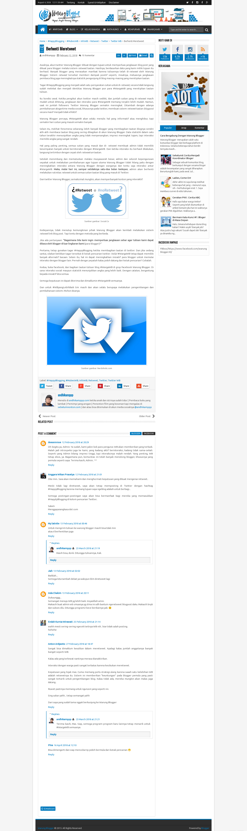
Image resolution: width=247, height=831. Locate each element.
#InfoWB (56, 29)
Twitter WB (114, 380)
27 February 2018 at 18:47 (79, 644)
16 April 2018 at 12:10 (65, 745)
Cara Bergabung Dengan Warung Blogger (182, 135)
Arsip (183, 128)
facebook (149, 433)
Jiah (50, 571)
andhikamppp (63, 548)
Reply (51, 465)
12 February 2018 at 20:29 (75, 442)
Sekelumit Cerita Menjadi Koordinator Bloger (186, 157)
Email (143, 55)
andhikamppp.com (79, 400)
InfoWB (83, 380)
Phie (50, 745)
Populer (168, 128)
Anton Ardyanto (56, 644)
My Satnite (53, 523)
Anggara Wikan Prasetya (61, 474)
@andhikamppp (143, 407)
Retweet (93, 380)
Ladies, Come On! (181, 178)
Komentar (199, 128)
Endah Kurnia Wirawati (60, 621)
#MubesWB (72, 380)
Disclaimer (114, 2)
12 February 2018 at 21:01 (88, 474)
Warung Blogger (46, 828)
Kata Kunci (111, 29)
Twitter (103, 380)
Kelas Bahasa (90, 29)
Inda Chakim (54, 593)
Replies (55, 543)
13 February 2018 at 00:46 (73, 523)
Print (132, 55)
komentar (88, 55)
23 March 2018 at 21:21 (88, 719)
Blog (70, 29)
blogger (136, 433)
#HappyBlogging (56, 380)
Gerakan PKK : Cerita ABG (186, 197)
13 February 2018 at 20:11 (75, 593)
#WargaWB (151, 29)
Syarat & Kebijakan (97, 2)
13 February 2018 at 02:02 (66, 571)
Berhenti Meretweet (61, 49)
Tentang (71, 2)
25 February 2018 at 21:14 (87, 621)
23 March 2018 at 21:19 (88, 548)
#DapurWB (132, 29)
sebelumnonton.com (69, 407)
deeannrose (54, 442)
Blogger (205, 828)
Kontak (81, 2)
